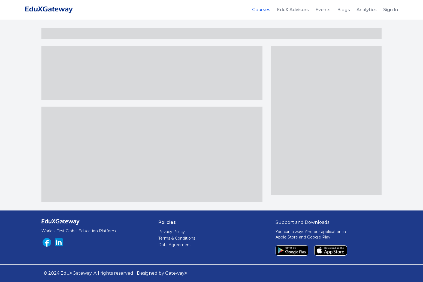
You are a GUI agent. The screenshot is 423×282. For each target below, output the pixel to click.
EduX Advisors (293, 9)
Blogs (343, 9)
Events (323, 9)
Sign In (390, 9)
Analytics (366, 9)
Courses (261, 9)
